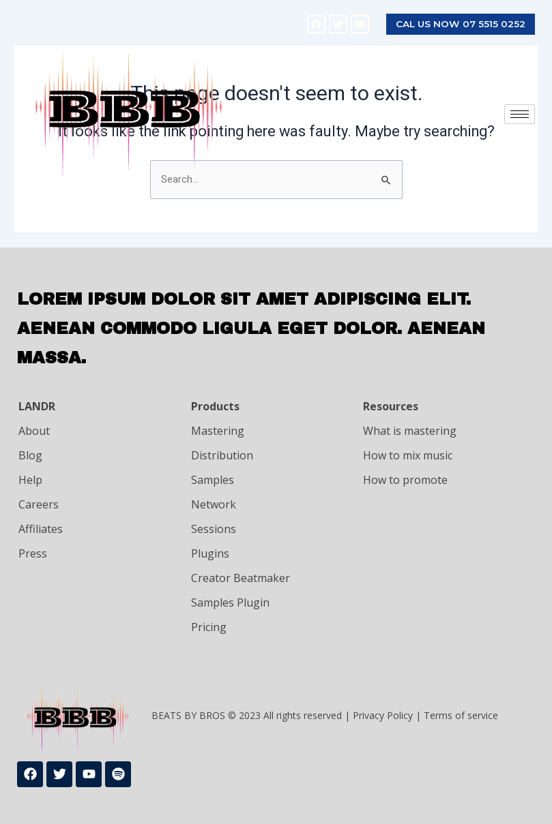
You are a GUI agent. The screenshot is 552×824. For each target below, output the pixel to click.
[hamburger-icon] (519, 114)
